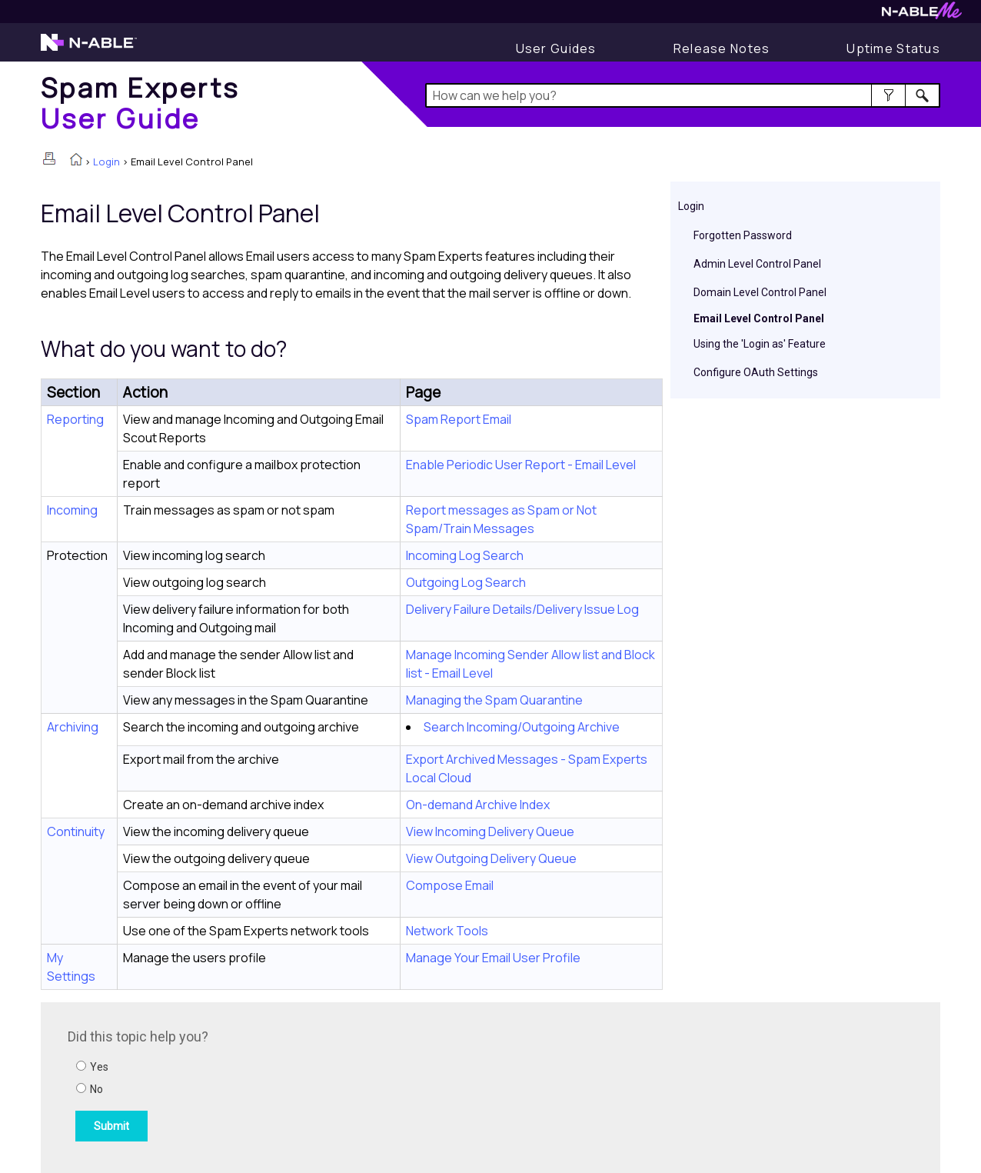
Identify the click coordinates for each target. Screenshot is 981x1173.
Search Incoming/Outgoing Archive (522, 726)
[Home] (140, 102)
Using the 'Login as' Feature (759, 344)
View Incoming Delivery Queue (490, 831)
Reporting (75, 419)
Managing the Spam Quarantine (494, 699)
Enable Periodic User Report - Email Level (521, 464)
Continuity (76, 831)
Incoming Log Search (465, 555)
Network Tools (447, 930)
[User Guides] (556, 48)
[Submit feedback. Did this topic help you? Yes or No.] (275, 1085)
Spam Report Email (458, 419)
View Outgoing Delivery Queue (491, 858)
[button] (888, 95)
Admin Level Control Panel (757, 264)
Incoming (72, 510)
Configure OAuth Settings (755, 372)
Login (106, 161)
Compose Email (450, 885)
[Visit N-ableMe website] (922, 15)
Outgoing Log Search (466, 582)
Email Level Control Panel (758, 318)
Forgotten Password (742, 235)
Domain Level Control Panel (759, 292)
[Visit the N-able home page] (89, 49)
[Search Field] (683, 95)
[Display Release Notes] (721, 48)
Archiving (72, 726)
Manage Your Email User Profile (493, 957)
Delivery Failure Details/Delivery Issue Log (522, 609)
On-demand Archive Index (478, 804)
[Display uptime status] (893, 48)
